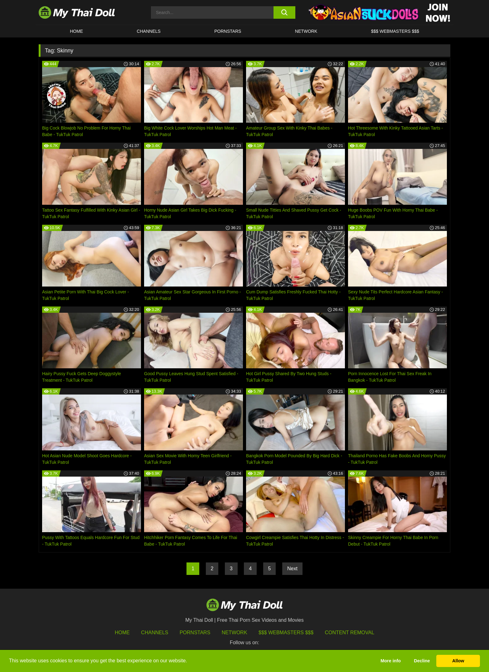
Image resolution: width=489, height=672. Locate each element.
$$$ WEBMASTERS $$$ (395, 31)
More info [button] (390, 660)
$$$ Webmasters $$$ (286, 632)
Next (292, 568)
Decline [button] (422, 660)
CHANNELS (149, 31)
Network (306, 31)
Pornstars (227, 31)
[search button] (284, 12)
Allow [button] (458, 660)
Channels (154, 632)
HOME (76, 31)
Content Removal (350, 632)
